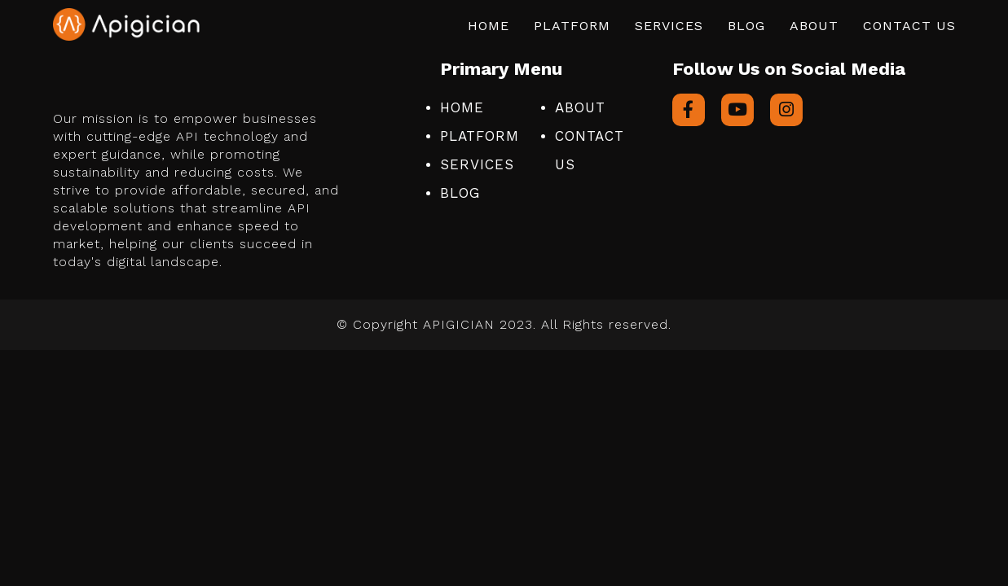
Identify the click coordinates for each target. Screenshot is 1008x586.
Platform (572, 25)
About (814, 25)
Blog (746, 25)
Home (488, 25)
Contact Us (909, 25)
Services (669, 25)
